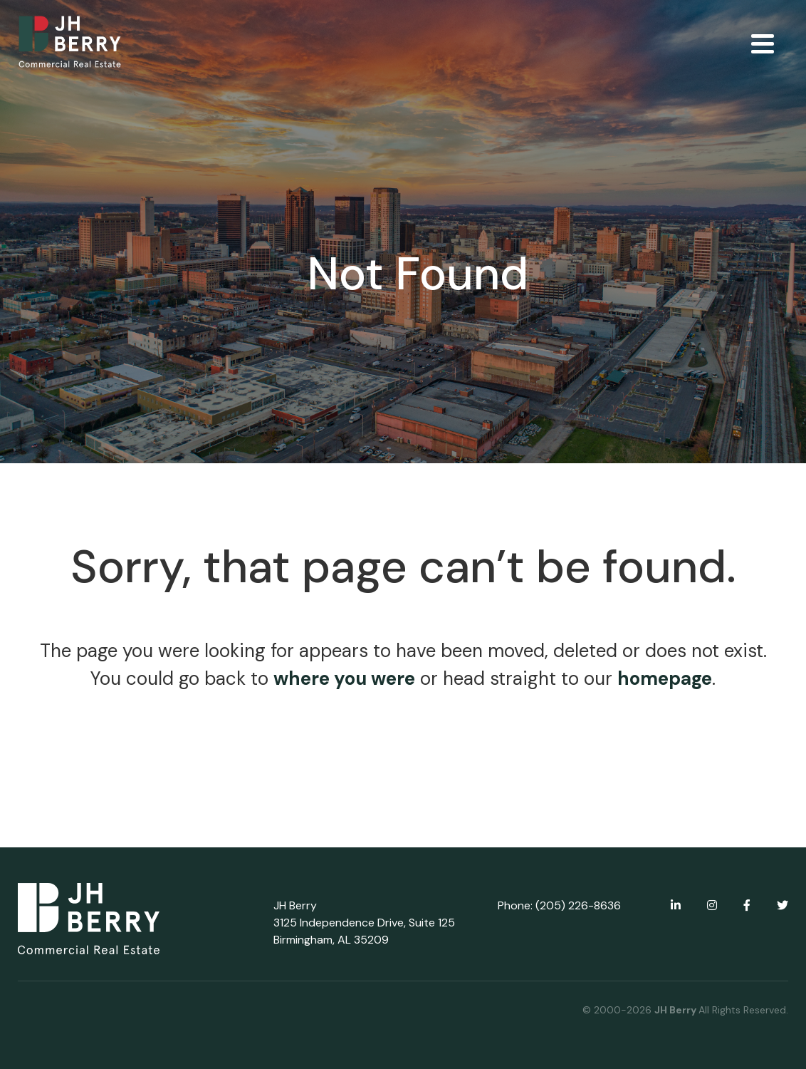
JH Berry (676, 1009)
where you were (344, 678)
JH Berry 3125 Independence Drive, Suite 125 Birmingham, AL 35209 (364, 922)
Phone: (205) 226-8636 (559, 905)
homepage (664, 678)
